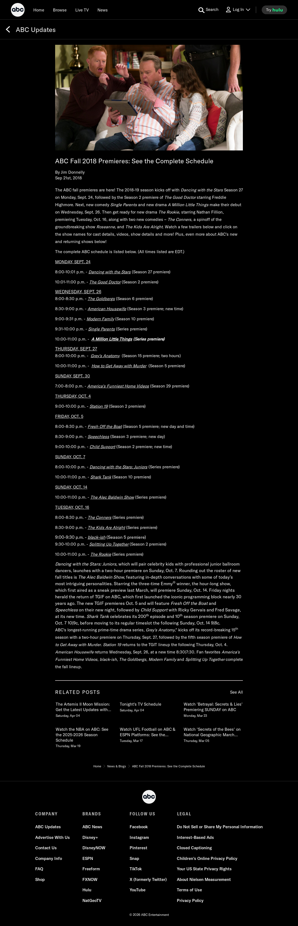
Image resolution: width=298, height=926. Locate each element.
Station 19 (99, 406)
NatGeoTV (92, 900)
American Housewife (107, 308)
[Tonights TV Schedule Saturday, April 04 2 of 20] (149, 705)
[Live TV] (82, 10)
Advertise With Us (52, 837)
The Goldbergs (101, 298)
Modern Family (100, 318)
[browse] (60, 10)
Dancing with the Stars (109, 271)
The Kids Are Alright (106, 527)
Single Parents (101, 329)
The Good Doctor (105, 282)
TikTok (136, 868)
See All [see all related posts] (236, 692)
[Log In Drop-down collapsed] (237, 9)
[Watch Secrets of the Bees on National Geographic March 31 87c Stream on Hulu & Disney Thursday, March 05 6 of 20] (213, 733)
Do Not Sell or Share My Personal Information (220, 826)
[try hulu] (274, 9)
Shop (40, 879)
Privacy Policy (190, 900)
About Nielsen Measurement (204, 879)
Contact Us (46, 847)
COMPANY (46, 813)
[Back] (7, 29)
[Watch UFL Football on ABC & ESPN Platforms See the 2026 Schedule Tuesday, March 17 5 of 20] (149, 733)
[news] (102, 10)
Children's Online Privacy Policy (207, 858)
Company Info (48, 858)
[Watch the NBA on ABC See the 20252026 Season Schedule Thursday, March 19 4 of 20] (85, 736)
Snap (134, 858)
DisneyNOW (93, 847)
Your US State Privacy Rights (204, 868)
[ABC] (18, 10)
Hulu (86, 889)
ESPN (87, 858)
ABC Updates (48, 826)
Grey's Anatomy (105, 355)
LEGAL (184, 813)
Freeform (91, 868)
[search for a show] (208, 10)
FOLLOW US (143, 813)
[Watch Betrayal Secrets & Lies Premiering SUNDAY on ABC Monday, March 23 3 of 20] (213, 708)
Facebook (139, 826)
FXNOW (89, 879)
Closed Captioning (194, 847)
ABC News (92, 826)
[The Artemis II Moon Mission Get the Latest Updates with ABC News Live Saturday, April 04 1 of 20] (85, 708)
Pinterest (138, 847)
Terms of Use (189, 889)
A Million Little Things (111, 339)
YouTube (137, 889)
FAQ (39, 868)
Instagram (139, 837)
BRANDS (91, 813)
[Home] (38, 10)
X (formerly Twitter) (148, 879)
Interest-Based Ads (195, 837)
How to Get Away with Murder (118, 365)
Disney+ (90, 837)
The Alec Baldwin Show (112, 497)
